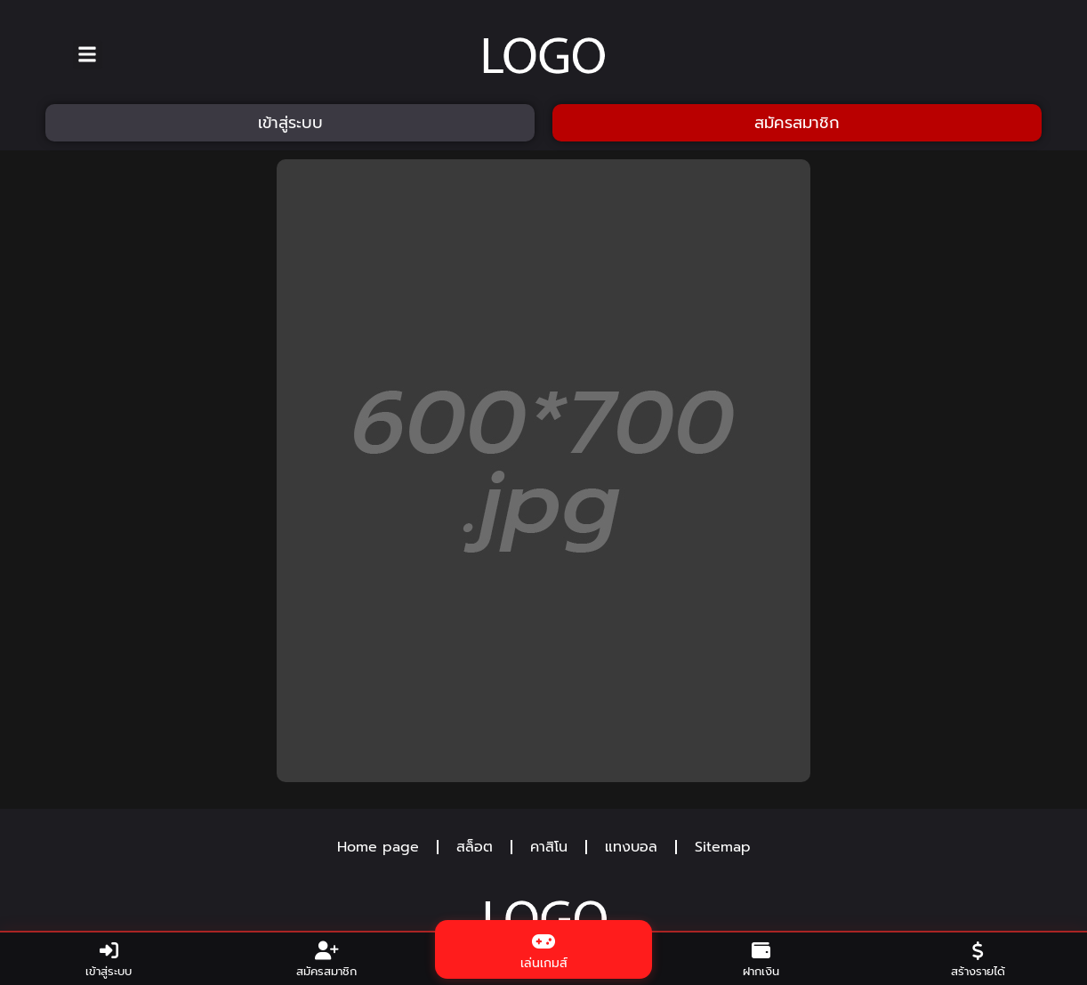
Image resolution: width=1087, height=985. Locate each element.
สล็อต (474, 847)
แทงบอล (631, 847)
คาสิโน (549, 847)
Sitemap (723, 847)
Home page (378, 847)
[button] (87, 54)
